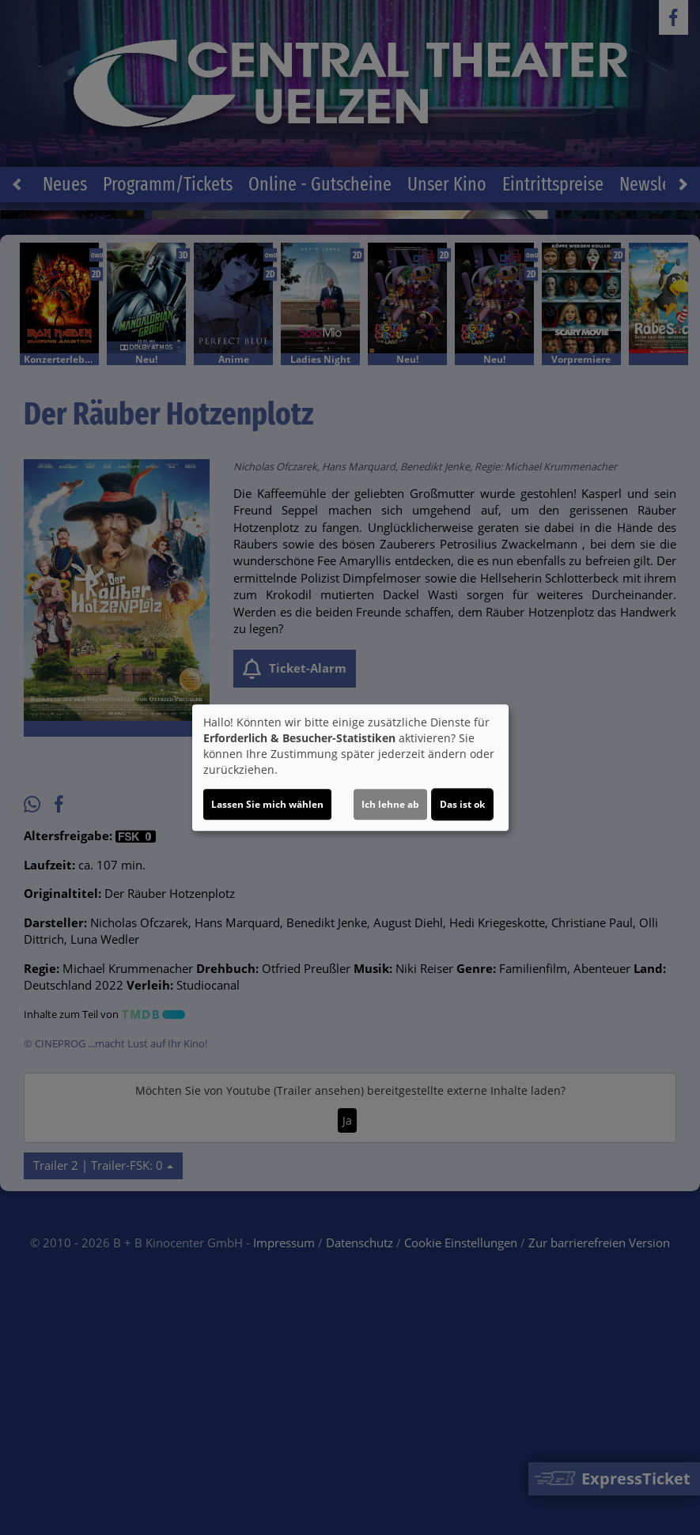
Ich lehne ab (390, 804)
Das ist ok (462, 804)
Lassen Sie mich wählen (267, 804)
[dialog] (350, 767)
